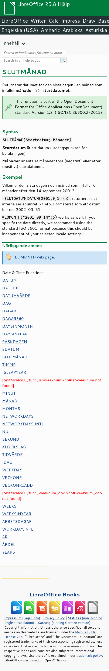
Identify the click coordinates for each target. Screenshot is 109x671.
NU (5, 431)
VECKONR (12, 477)
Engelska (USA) (19, 30)
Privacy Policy (54, 618)
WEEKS (9, 506)
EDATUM (10, 349)
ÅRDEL (8, 544)
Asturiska (96, 30)
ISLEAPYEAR (14, 372)
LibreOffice (14, 20)
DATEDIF (10, 288)
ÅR (4, 537)
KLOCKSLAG (14, 447)
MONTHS (11, 408)
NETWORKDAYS (18, 416)
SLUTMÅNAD (14, 357)
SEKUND (10, 439)
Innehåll (10, 43)
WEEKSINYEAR (16, 514)
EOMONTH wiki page (34, 257)
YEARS (8, 552)
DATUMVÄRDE (16, 295)
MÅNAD (9, 401)
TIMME (9, 364)
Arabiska (72, 30)
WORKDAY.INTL (17, 529)
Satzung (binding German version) (64, 622)
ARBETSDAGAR (17, 521)
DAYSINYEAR (15, 334)
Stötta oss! (25, 571)
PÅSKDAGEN (14, 341)
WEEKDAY (12, 470)
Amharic (50, 30)
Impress (70, 20)
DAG (6, 303)
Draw (88, 20)
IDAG (7, 462)
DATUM (9, 280)
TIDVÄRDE (12, 454)
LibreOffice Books (54, 594)
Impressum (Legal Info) (22, 618)
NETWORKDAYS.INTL (23, 424)
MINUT (9, 393)
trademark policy (89, 655)
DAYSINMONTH (17, 326)
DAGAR (9, 311)
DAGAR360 (13, 318)
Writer (38, 20)
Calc (53, 20)
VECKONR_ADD (17, 485)
